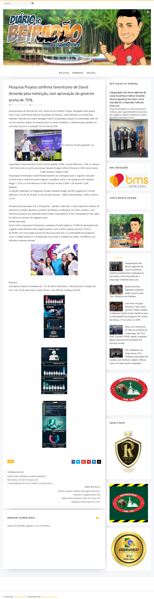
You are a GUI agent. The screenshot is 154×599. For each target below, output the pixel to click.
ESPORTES (77, 73)
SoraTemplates (19, 594)
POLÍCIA (91, 73)
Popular (119, 257)
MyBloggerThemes (49, 594)
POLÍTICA (64, 73)
